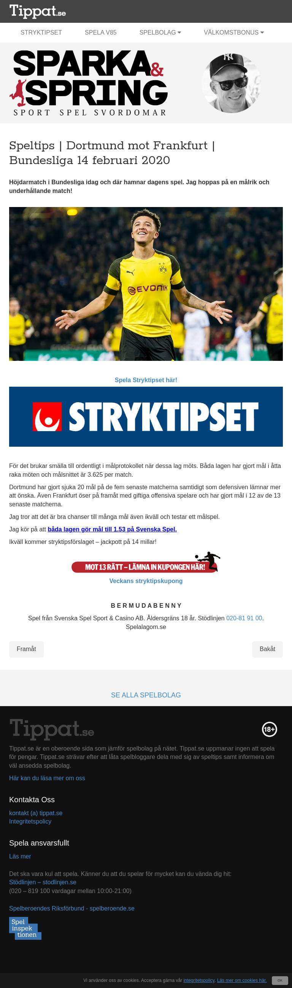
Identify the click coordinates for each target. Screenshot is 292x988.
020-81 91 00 (244, 618)
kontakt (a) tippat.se (36, 813)
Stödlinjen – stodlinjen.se (42, 882)
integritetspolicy (198, 980)
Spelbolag (160, 32)
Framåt (26, 649)
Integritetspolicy (30, 821)
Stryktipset (41, 32)
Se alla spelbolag (146, 695)
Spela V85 (101, 32)
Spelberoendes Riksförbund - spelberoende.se (72, 908)
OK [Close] (280, 980)
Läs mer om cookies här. (242, 980)
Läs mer (20, 856)
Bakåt (267, 649)
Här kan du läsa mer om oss (47, 778)
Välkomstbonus (233, 32)
